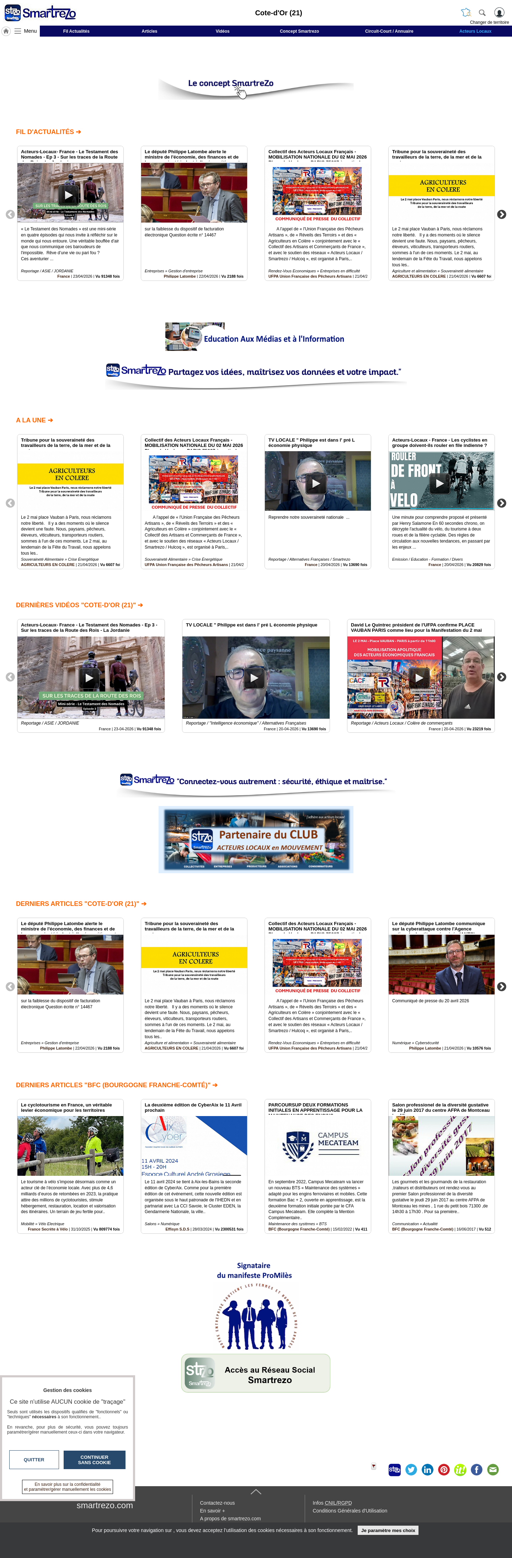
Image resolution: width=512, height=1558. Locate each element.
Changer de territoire (489, 22)
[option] (70, 213)
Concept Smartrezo (299, 31)
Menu (30, 31)
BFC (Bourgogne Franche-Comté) (299, 1229)
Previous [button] (10, 214)
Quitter (34, 1459)
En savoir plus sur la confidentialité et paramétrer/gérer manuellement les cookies (67, 1487)
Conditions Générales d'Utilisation (350, 1511)
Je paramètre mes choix (388, 1530)
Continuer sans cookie (94, 1460)
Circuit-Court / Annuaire (389, 31)
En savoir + (212, 1511)
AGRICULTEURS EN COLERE (419, 276)
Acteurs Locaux (475, 31)
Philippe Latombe (180, 276)
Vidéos (223, 31)
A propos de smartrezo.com (230, 1518)
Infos (332, 1503)
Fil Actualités (76, 31)
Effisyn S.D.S (178, 1229)
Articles (150, 31)
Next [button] (501, 214)
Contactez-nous (217, 1503)
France (63, 276)
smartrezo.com (105, 1505)
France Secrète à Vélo (48, 1229)
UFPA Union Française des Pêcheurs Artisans (310, 276)
